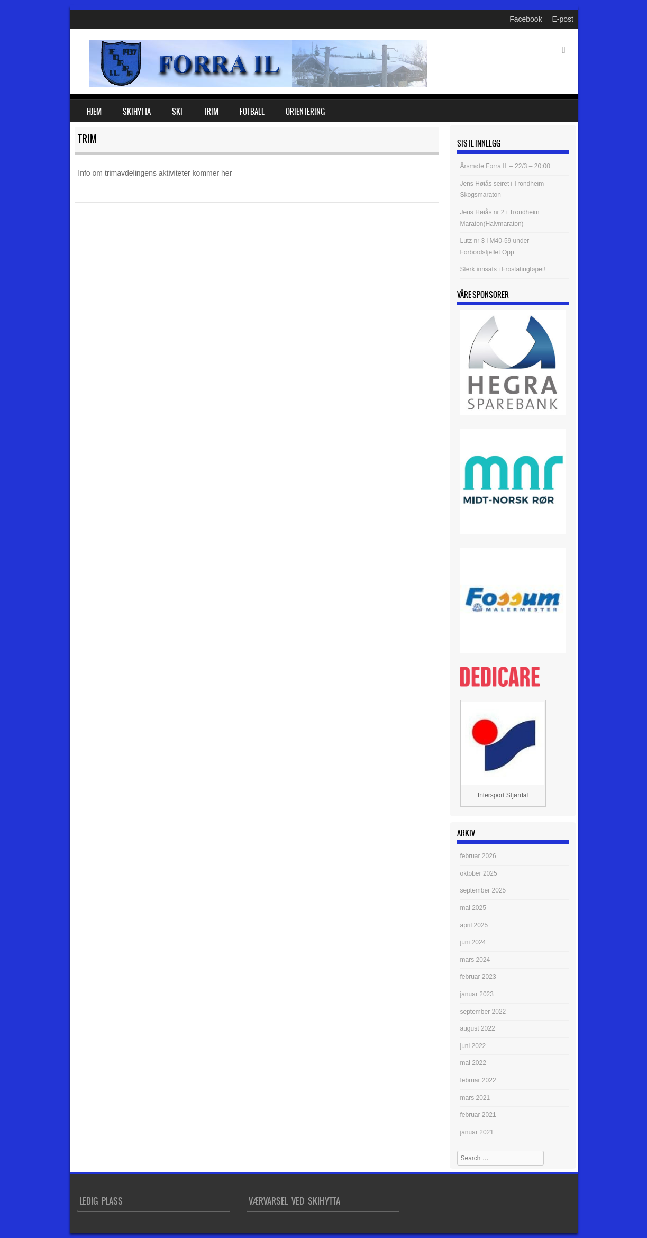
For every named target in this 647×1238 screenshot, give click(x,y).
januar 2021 (477, 1132)
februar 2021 (478, 1114)
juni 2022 (473, 1046)
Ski (177, 111)
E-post (562, 19)
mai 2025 (473, 908)
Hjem (94, 111)
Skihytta (137, 111)
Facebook (525, 19)
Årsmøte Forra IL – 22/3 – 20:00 (505, 166)
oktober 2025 (478, 873)
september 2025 (483, 890)
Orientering (305, 111)
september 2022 (483, 1011)
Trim (211, 111)
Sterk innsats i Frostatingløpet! (503, 269)
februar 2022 (478, 1080)
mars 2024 (475, 959)
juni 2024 (473, 942)
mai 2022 (473, 1063)
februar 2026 (478, 856)
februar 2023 (478, 976)
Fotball (252, 111)
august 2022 (477, 1028)
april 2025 (474, 925)
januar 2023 (477, 994)
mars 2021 (475, 1098)
